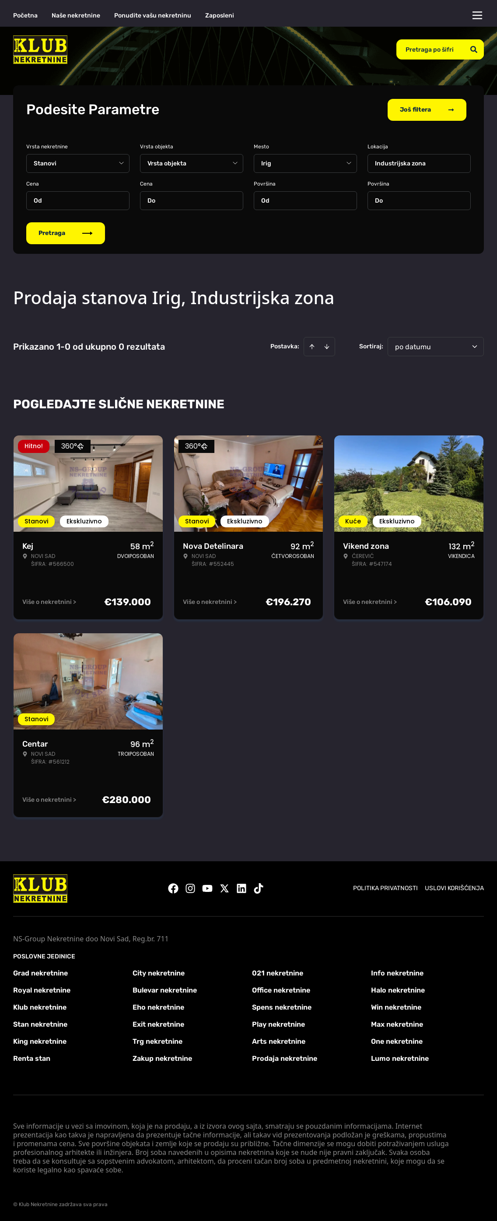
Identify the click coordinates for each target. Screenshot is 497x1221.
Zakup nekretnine (162, 1058)
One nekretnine (397, 1041)
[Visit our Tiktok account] (258, 888)
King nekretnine (39, 1041)
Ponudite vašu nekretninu (152, 15)
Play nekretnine (278, 1024)
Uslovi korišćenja (454, 888)
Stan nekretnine (40, 1024)
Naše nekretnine (76, 15)
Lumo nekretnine (400, 1058)
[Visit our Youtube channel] (207, 888)
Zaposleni (219, 15)
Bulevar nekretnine (165, 990)
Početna (25, 15)
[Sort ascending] (311, 346)
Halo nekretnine (398, 990)
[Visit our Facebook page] (173, 888)
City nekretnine (159, 972)
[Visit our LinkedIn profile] (241, 888)
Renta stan (31, 1058)
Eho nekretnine (158, 1007)
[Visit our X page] (224, 888)
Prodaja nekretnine (284, 1058)
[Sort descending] (326, 346)
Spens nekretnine (282, 1007)
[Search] (474, 49)
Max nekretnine (397, 1024)
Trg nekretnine (157, 1041)
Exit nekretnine (158, 1024)
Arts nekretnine (278, 1041)
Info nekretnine (397, 972)
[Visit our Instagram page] (190, 888)
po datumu (413, 346)
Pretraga (65, 232)
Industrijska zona (400, 163)
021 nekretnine (277, 972)
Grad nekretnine (40, 972)
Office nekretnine (281, 990)
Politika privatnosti (385, 888)
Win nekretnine (396, 1007)
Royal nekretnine (41, 990)
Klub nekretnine (39, 1007)
